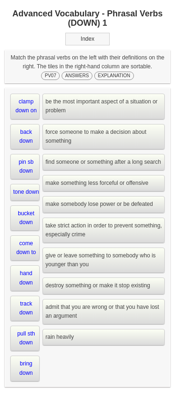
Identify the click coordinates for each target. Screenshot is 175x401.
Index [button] (87, 39)
